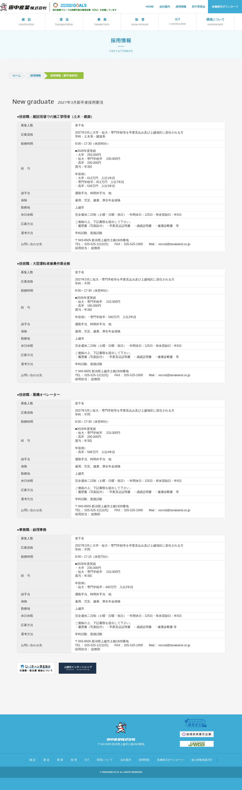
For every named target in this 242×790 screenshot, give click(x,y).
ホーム (17, 75)
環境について (105, 759)
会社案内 (125, 759)
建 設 (32, 759)
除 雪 (74, 759)
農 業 (60, 759)
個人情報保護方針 (202, 759)
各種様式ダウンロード (170, 759)
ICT (87, 759)
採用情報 (35, 75)
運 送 (46, 759)
